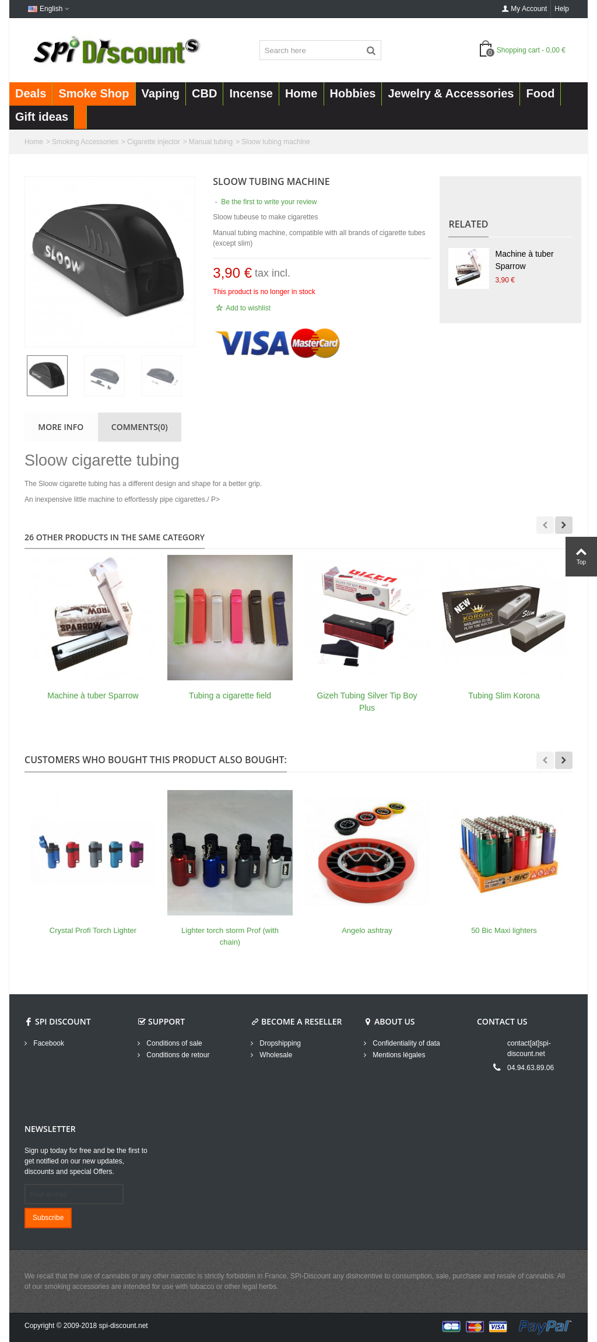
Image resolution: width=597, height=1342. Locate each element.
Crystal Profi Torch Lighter (93, 930)
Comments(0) (139, 426)
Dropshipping (279, 1043)
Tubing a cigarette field (230, 695)
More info (60, 426)
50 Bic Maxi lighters (504, 930)
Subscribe (48, 1218)
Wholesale (275, 1055)
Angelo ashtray (367, 930)
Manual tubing (211, 142)
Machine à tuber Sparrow (524, 260)
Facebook (47, 1043)
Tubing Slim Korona (503, 695)
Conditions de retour (177, 1055)
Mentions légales (398, 1055)
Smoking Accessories (85, 142)
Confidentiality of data (405, 1043)
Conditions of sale (173, 1043)
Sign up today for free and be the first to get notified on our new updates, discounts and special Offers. (86, 1161)
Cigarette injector (153, 142)
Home (33, 142)
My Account (524, 9)
